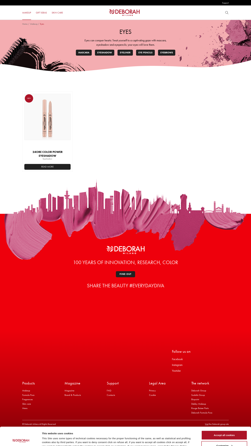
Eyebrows (166, 52)
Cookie (152, 395)
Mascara (83, 52)
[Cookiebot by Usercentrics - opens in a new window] (21, 439)
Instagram (177, 365)
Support (225, 2)
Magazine (69, 390)
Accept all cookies (224, 416)
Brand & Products (73, 395)
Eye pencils (145, 52)
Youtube (176, 370)
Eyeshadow (104, 52)
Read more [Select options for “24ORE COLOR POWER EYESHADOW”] (47, 166)
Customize (224, 427)
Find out (125, 274)
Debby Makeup (198, 403)
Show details (49, 436)
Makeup (33, 23)
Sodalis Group (198, 395)
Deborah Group (198, 390)
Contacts (111, 395)
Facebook (177, 359)
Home (25, 23)
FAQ (109, 390)
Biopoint (195, 399)
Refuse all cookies (224, 437)
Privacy (152, 390)
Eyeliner (125, 52)
